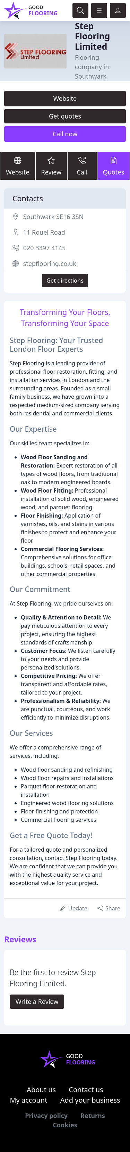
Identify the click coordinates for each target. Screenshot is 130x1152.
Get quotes (65, 116)
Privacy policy (46, 1115)
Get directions (65, 280)
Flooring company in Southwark (92, 66)
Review (51, 165)
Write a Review (37, 1001)
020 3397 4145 (44, 248)
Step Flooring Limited (92, 36)
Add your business (90, 1100)
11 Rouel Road (44, 232)
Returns (92, 1115)
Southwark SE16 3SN (53, 216)
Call (82, 165)
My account (28, 1100)
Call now (65, 134)
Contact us (86, 1089)
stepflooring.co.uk (49, 263)
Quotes (113, 165)
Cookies (65, 1125)
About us (41, 1089)
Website (65, 98)
